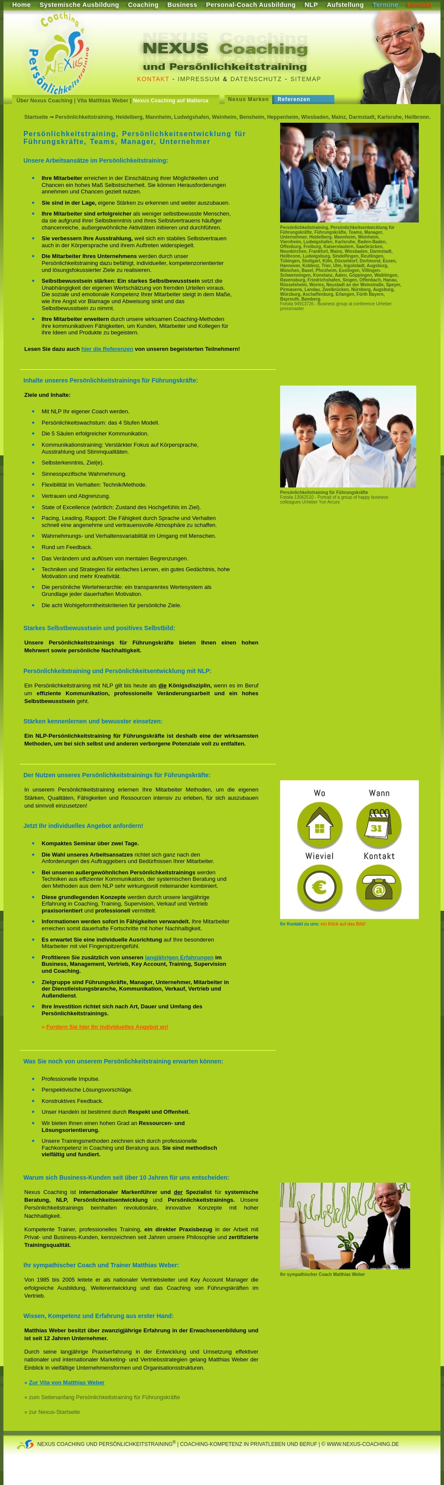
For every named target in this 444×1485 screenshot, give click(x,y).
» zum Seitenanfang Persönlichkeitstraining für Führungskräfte (102, 1397)
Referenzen (294, 99)
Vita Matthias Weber (102, 101)
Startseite (36, 117)
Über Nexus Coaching (44, 101)
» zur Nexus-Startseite (52, 1412)
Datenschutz (256, 78)
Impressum (199, 78)
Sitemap (306, 78)
